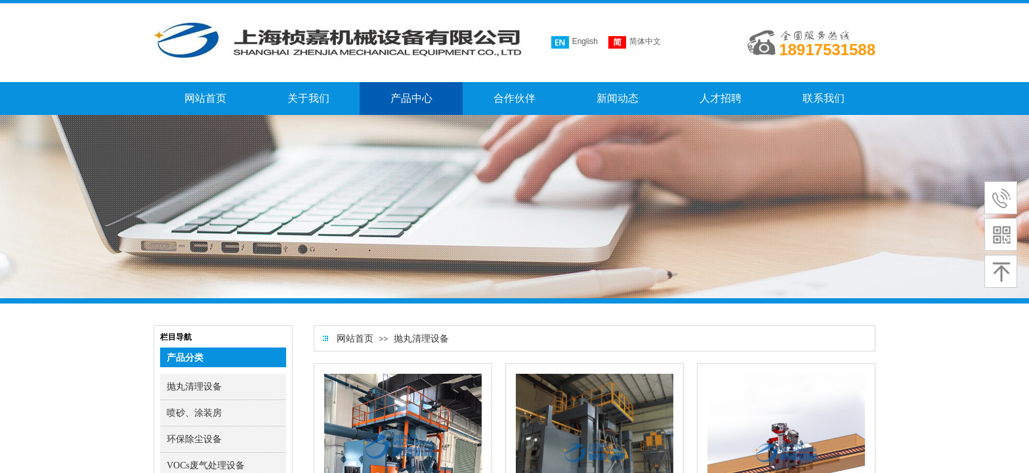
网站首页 (355, 339)
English (574, 42)
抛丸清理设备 (421, 339)
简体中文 (634, 42)
